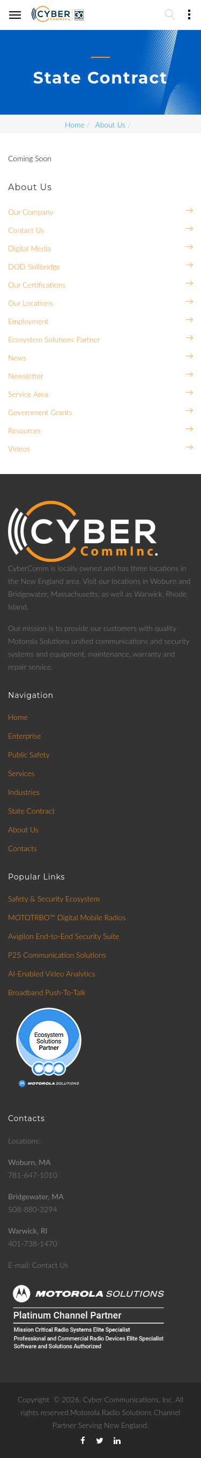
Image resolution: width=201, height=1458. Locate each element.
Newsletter (25, 375)
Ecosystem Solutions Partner (54, 339)
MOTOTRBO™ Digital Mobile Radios (66, 917)
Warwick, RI (27, 1230)
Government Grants (40, 412)
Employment (28, 321)
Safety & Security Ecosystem (54, 898)
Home (75, 124)
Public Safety (29, 754)
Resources (24, 430)
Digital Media (29, 248)
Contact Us (26, 230)
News (17, 357)
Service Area (28, 394)
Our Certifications (36, 284)
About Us (110, 124)
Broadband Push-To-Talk (46, 992)
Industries (24, 791)
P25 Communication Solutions (57, 954)
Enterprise (24, 735)
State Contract (31, 810)
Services (21, 773)
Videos (19, 448)
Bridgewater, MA (36, 1196)
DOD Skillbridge (34, 266)
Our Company (31, 211)
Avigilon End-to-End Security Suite (63, 936)
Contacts (22, 848)
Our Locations (30, 302)
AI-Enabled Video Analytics (51, 973)
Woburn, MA (29, 1162)
